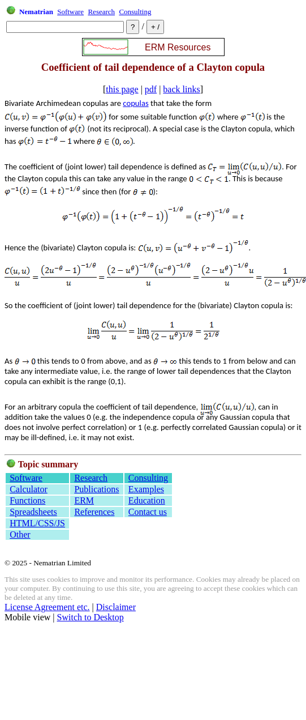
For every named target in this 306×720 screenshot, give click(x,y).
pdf (151, 89)
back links (181, 89)
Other (20, 534)
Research (101, 11)
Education (146, 500)
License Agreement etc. (47, 607)
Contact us (147, 512)
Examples (146, 489)
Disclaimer (116, 607)
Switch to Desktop (90, 617)
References (94, 512)
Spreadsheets (33, 512)
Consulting (135, 11)
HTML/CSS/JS (37, 523)
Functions (27, 500)
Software (70, 11)
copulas (135, 103)
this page (122, 89)
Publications (96, 489)
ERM (84, 500)
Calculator (29, 489)
